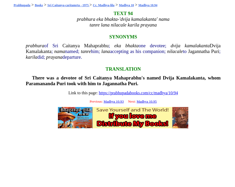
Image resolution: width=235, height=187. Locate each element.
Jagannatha (199, 51)
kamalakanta (197, 45)
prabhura (35, 45)
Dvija (215, 45)
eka (117, 45)
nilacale (175, 51)
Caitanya (71, 45)
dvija (175, 45)
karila (32, 57)
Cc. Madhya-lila (104, 5)
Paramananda (40, 83)
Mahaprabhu (96, 45)
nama (59, 51)
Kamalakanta (38, 51)
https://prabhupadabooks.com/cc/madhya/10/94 (138, 93)
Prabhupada (22, 5)
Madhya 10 (126, 5)
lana (105, 51)
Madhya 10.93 (114, 101)
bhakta (131, 45)
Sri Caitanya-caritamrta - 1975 (68, 5)
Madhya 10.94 (147, 5)
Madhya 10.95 (147, 101)
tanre (86, 51)
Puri (215, 51)
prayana (54, 57)
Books (39, 5)
